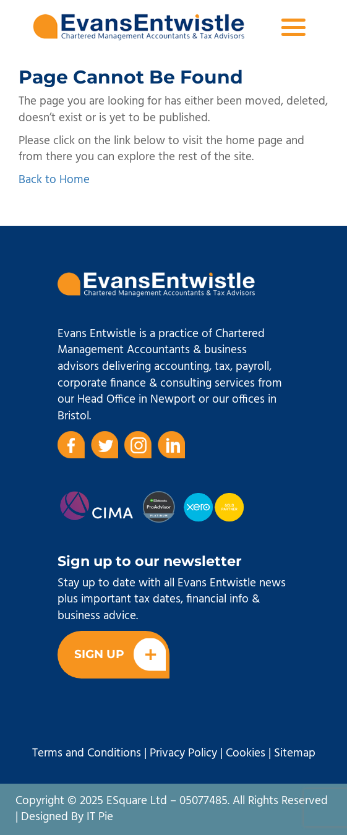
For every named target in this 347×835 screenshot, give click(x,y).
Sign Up (120, 654)
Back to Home (54, 180)
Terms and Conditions (86, 753)
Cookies (245, 753)
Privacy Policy (183, 753)
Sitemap (294, 753)
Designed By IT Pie (67, 817)
